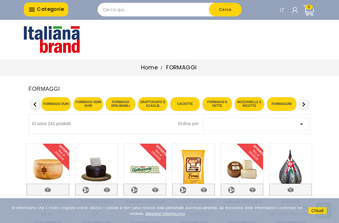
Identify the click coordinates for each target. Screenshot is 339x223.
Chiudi (317, 210)
